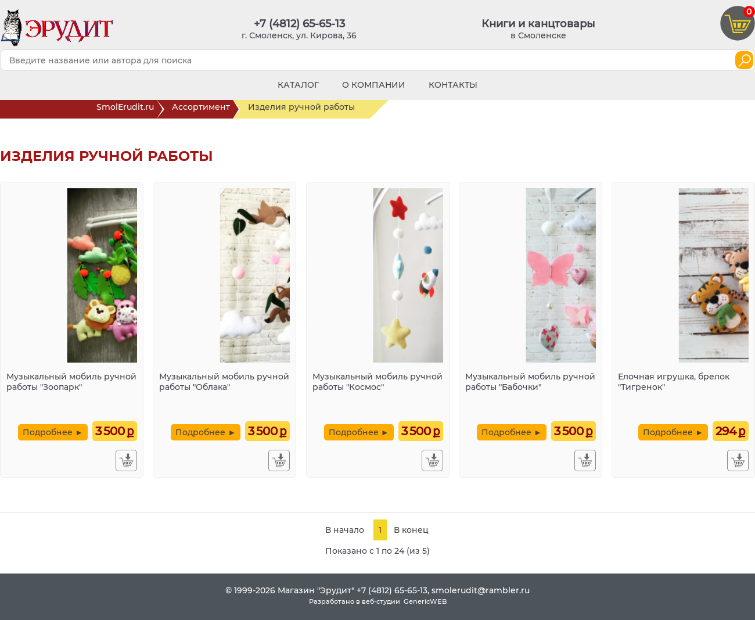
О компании (373, 85)
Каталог (298, 85)
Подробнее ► (53, 432)
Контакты (453, 85)
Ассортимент (202, 109)
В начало (344, 530)
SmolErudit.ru (126, 109)
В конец (411, 530)
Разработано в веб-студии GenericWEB (378, 601)
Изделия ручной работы (309, 109)
